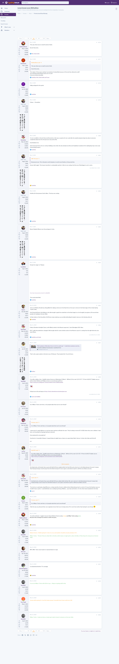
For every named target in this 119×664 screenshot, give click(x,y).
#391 (90, 450)
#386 (90, 326)
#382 (90, 191)
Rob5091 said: (35, 453)
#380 (90, 135)
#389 (90, 403)
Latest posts (97, 148)
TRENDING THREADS (99, 85)
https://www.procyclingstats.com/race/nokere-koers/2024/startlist (47, 384)
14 (29, 38)
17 (36, 38)
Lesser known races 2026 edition (105, 152)
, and (41, 77)
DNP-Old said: (35, 158)
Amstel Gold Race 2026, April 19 (104, 172)
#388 (90, 378)
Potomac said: (35, 424)
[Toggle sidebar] (116, 8)
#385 (90, 305)
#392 (90, 479)
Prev (21, 38)
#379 (90, 100)
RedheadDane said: (36, 62)
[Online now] (24, 138)
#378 (90, 83)
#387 (90, 344)
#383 (90, 227)
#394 (90, 521)
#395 (90, 538)
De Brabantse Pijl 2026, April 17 (104, 158)
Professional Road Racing (102, 94)
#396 (90, 555)
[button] (3, 2)
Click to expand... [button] (61, 467)
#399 (90, 606)
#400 (90, 623)
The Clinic (99, 181)
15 (31, 38)
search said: (34, 482)
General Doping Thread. (102, 184)
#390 (90, 420)
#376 (90, 42)
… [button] (26, 38)
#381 (90, 155)
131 (44, 38)
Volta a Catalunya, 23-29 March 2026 (106, 114)
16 (34, 38)
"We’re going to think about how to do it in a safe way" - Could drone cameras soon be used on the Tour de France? (66, 347)
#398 (90, 589)
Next (48, 38)
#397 (90, 572)
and (37, 338)
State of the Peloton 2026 (103, 178)
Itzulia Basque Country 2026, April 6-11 (106, 98)
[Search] (45, 2)
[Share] (87, 42)
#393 (90, 504)
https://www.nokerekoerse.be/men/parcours (56, 393)
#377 (90, 59)
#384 (90, 262)
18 (39, 38)
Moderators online (99, 199)
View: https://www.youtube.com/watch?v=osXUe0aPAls (40, 292)
